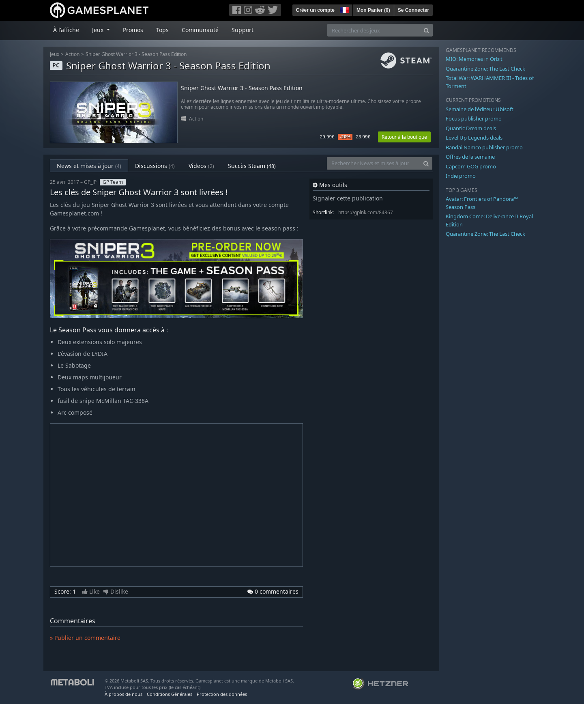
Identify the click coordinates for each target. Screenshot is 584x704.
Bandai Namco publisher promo (484, 147)
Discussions (155, 166)
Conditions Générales (169, 694)
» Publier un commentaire (85, 638)
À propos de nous (123, 694)
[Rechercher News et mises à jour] (373, 163)
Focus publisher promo (474, 118)
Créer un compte (315, 10)
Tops (162, 30)
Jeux (54, 54)
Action (72, 54)
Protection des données (222, 694)
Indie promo (461, 175)
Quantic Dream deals (471, 128)
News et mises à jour (89, 166)
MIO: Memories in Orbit (474, 58)
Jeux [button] (98, 30)
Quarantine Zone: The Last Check (485, 68)
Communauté (200, 30)
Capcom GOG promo (471, 166)
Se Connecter (413, 10)
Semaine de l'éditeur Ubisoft (479, 109)
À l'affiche (66, 30)
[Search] (426, 30)
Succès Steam (252, 166)
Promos (133, 30)
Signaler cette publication (348, 198)
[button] (343, 9)
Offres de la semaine (470, 156)
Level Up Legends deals (474, 137)
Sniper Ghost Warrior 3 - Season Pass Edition (136, 54)
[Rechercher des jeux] (374, 30)
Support (242, 30)
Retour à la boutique (404, 136)
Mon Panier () (373, 10)
